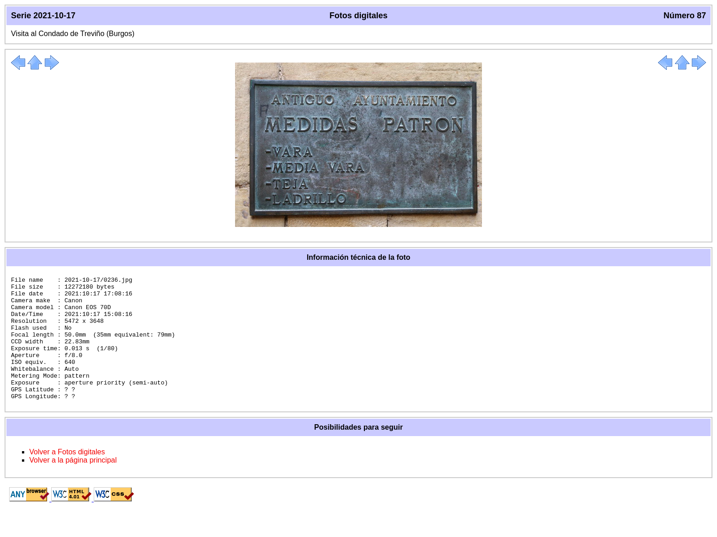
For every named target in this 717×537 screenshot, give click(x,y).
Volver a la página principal (73, 485)
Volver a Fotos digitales (67, 476)
